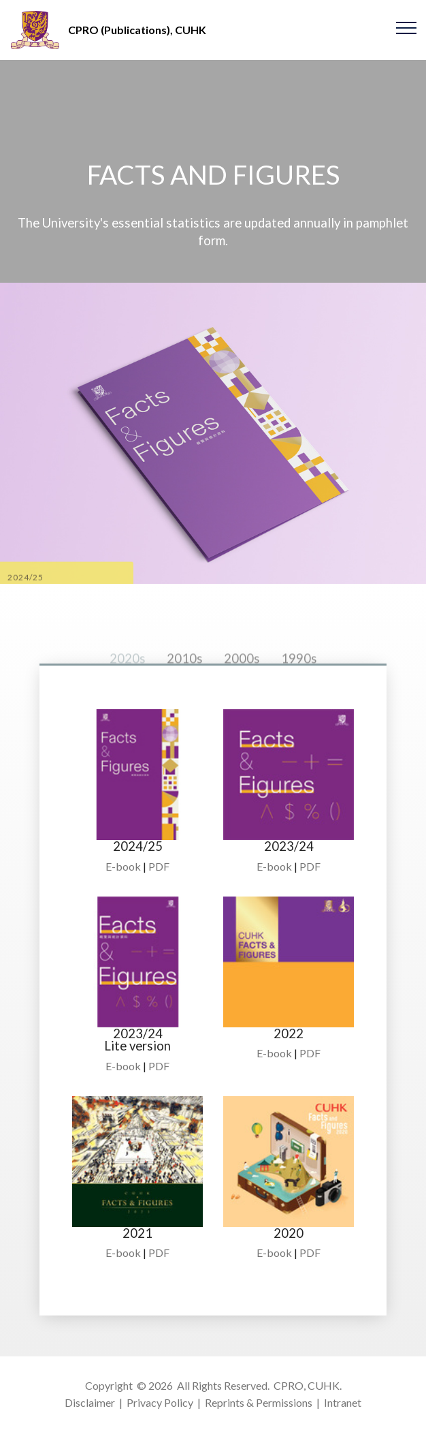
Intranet (342, 1402)
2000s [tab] (242, 681)
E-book (123, 866)
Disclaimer (90, 1402)
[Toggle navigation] (406, 27)
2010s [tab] (185, 681)
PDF (158, 866)
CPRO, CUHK (307, 1385)
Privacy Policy (160, 1402)
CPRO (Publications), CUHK (137, 29)
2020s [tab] (128, 681)
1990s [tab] (299, 681)
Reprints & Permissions (258, 1402)
